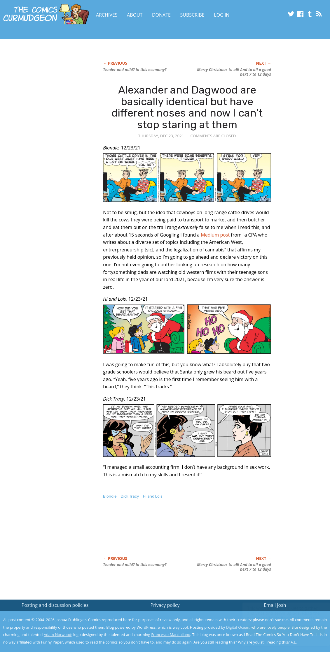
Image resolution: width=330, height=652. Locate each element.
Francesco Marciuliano (170, 634)
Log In (221, 15)
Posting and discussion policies (55, 605)
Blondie (110, 496)
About (134, 15)
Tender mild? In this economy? (134, 69)
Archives (107, 15)
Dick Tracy (130, 496)
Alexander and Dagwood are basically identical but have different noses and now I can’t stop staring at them (187, 107)
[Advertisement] (209, 534)
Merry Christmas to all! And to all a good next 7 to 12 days (234, 72)
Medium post (215, 235)
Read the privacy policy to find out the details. (278, 615)
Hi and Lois (153, 496)
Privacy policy (164, 605)
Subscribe (192, 15)
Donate (161, 15)
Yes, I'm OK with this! (280, 630)
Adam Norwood (57, 634)
